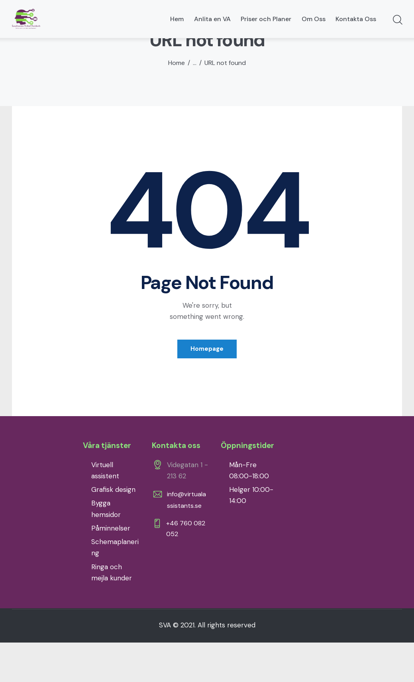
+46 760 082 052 (187, 568)
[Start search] (397, 20)
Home (176, 101)
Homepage (207, 387)
